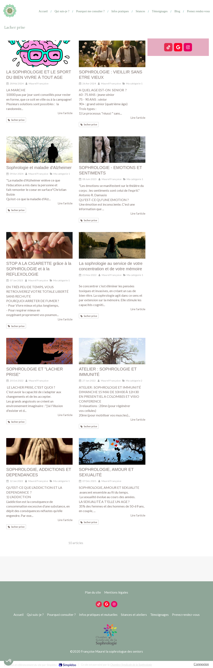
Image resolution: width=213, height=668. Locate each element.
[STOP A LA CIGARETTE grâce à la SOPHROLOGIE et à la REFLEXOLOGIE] (39, 245)
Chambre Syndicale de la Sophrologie (131, 664)
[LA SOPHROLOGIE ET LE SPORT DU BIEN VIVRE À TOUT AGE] (39, 54)
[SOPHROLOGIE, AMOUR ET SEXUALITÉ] (112, 451)
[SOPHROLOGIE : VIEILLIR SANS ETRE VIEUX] (112, 54)
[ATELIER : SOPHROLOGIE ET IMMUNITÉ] (112, 351)
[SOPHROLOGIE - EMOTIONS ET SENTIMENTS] (112, 149)
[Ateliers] (139, 11)
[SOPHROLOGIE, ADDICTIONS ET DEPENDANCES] (39, 451)
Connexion (201, 664)
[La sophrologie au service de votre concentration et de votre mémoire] (112, 245)
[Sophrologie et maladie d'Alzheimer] (39, 149)
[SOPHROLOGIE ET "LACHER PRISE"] (39, 351)
